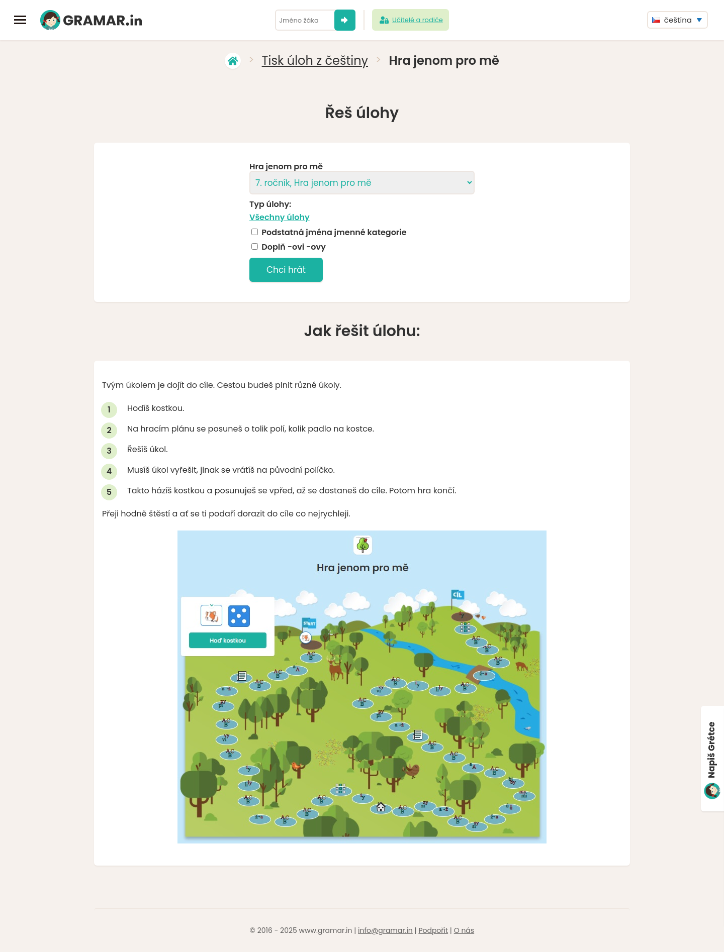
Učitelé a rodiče (410, 20)
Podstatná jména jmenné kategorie (333, 233)
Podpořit (433, 930)
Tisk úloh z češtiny (315, 60)
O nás (464, 930)
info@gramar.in (385, 930)
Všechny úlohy (279, 217)
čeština (672, 20)
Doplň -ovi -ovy (293, 247)
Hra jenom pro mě (286, 167)
